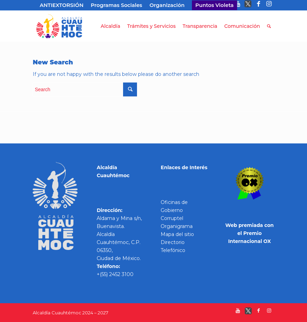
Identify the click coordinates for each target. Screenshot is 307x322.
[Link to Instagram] (269, 5)
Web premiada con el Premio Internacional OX (249, 233)
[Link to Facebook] (258, 5)
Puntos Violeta (214, 5)
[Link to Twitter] (248, 5)
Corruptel (172, 218)
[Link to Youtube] (238, 5)
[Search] (269, 26)
